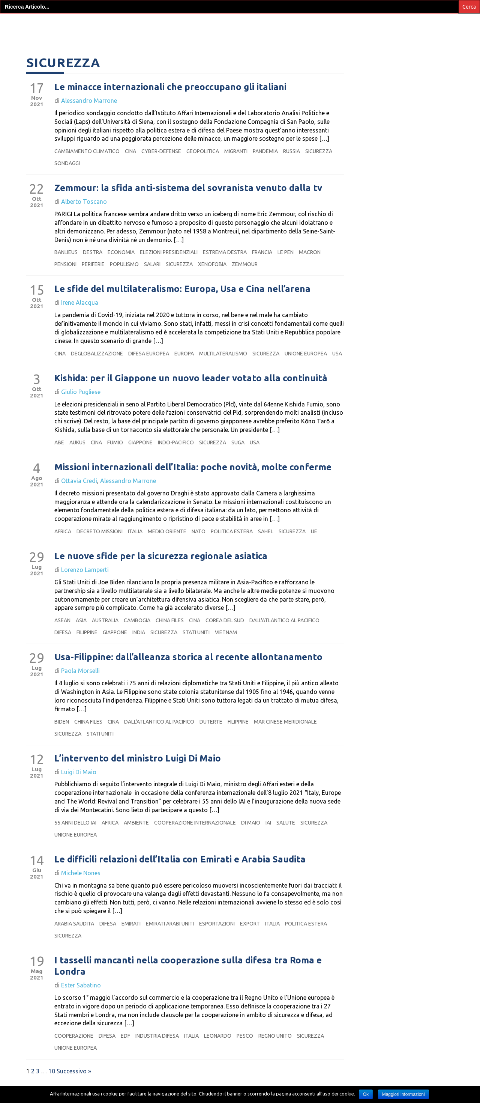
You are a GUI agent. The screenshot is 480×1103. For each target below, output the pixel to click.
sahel (265, 542)
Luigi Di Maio (78, 782)
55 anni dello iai (75, 833)
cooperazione (73, 1046)
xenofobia (212, 275)
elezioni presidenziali (169, 263)
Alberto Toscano (84, 212)
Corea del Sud (225, 631)
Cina (130, 162)
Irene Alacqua (79, 313)
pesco (245, 1046)
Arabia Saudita (74, 934)
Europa (184, 364)
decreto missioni (99, 542)
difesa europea (148, 364)
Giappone (140, 453)
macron (310, 263)
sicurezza (318, 162)
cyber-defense (161, 162)
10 (51, 1081)
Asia (81, 631)
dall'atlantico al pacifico (284, 631)
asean (62, 631)
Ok (366, 1094)
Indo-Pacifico (176, 453)
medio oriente (167, 542)
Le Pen (286, 263)
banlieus (66, 263)
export (250, 934)
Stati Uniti (196, 643)
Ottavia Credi (79, 491)
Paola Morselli (80, 681)
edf (125, 1046)
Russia (291, 162)
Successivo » (74, 1081)
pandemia (265, 162)
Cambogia (137, 631)
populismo (124, 275)
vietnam (226, 643)
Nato (199, 542)
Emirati (131, 934)
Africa (62, 542)
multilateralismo (223, 364)
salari (152, 275)
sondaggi (67, 174)
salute (285, 833)
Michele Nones (80, 883)
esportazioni (217, 934)
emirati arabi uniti (170, 934)
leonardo (217, 1046)
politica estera (232, 542)
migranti (236, 162)
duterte (211, 732)
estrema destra (225, 263)
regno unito (275, 1046)
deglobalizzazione (97, 364)
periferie (93, 275)
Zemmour (245, 275)
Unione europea (306, 364)
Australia (105, 631)
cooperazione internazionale (195, 833)
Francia (262, 263)
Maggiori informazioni (403, 1094)
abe (59, 453)
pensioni (65, 275)
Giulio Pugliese (80, 402)
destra (92, 263)
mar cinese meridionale (285, 732)
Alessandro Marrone (89, 111)
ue (314, 542)
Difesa (62, 643)
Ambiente (136, 833)
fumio (115, 453)
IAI (268, 833)
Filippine (87, 643)
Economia (121, 263)
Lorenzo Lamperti (85, 580)
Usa (337, 364)
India (138, 643)
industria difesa (157, 1046)
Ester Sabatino (81, 995)
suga (237, 453)
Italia (135, 542)
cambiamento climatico (87, 162)
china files (170, 631)
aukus (77, 453)
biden (61, 732)
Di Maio (250, 833)
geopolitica (202, 162)
